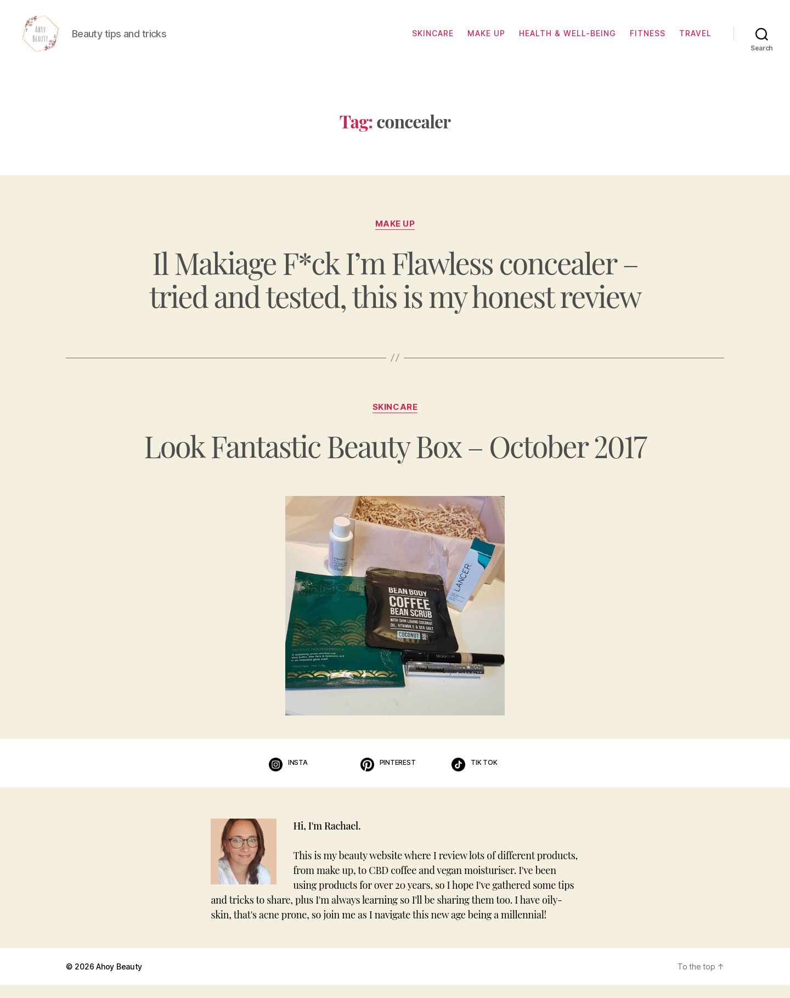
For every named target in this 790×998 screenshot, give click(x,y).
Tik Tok (484, 775)
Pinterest (398, 775)
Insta (298, 775)
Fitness (647, 40)
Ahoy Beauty (119, 979)
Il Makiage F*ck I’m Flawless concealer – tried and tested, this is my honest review (395, 292)
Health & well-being (567, 40)
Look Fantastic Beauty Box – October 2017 (395, 458)
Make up (486, 40)
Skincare (433, 40)
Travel (695, 40)
